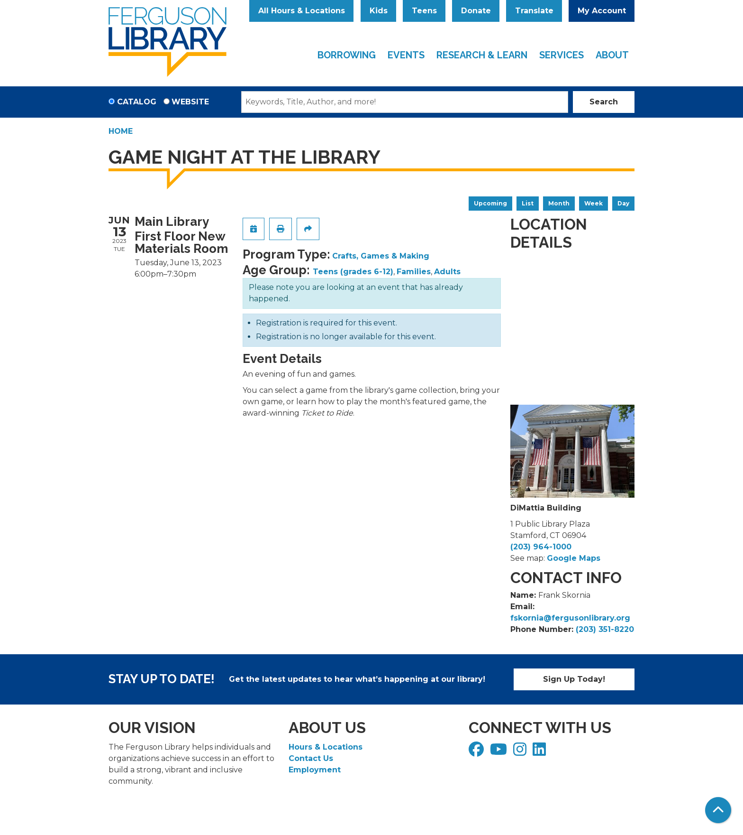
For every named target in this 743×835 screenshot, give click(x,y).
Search (603, 101)
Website (190, 101)
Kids (379, 10)
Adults (447, 271)
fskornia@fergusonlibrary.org (570, 617)
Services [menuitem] (561, 55)
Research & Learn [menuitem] (481, 55)
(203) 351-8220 (605, 629)
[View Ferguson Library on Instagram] (521, 752)
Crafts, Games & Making (380, 255)
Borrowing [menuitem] (346, 55)
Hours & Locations (325, 747)
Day (623, 203)
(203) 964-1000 (540, 546)
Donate (476, 10)
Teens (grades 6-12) (353, 271)
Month (559, 203)
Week (593, 203)
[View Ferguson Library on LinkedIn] (540, 752)
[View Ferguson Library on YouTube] (499, 752)
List (528, 203)
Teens (424, 10)
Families (414, 271)
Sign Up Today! (574, 679)
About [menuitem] (612, 55)
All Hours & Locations (301, 10)
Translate (534, 10)
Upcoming (490, 203)
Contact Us (311, 758)
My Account (602, 10)
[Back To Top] (718, 810)
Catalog (136, 101)
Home (121, 131)
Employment (315, 769)
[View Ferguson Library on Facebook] (477, 752)
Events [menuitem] (406, 55)
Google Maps (573, 558)
